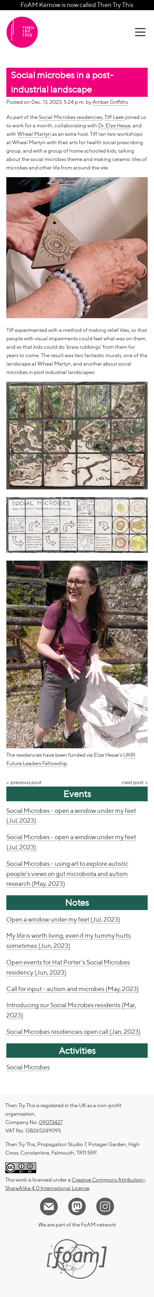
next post (132, 782)
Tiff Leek (114, 117)
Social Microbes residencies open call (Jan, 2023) (73, 1031)
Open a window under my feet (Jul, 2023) (63, 919)
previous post (26, 782)
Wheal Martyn (34, 134)
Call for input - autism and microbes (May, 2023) (72, 988)
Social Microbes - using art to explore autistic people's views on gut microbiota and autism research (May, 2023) (67, 874)
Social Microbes (28, 1067)
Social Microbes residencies (70, 117)
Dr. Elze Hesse (114, 125)
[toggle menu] (140, 32)
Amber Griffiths (110, 102)
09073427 (51, 1122)
